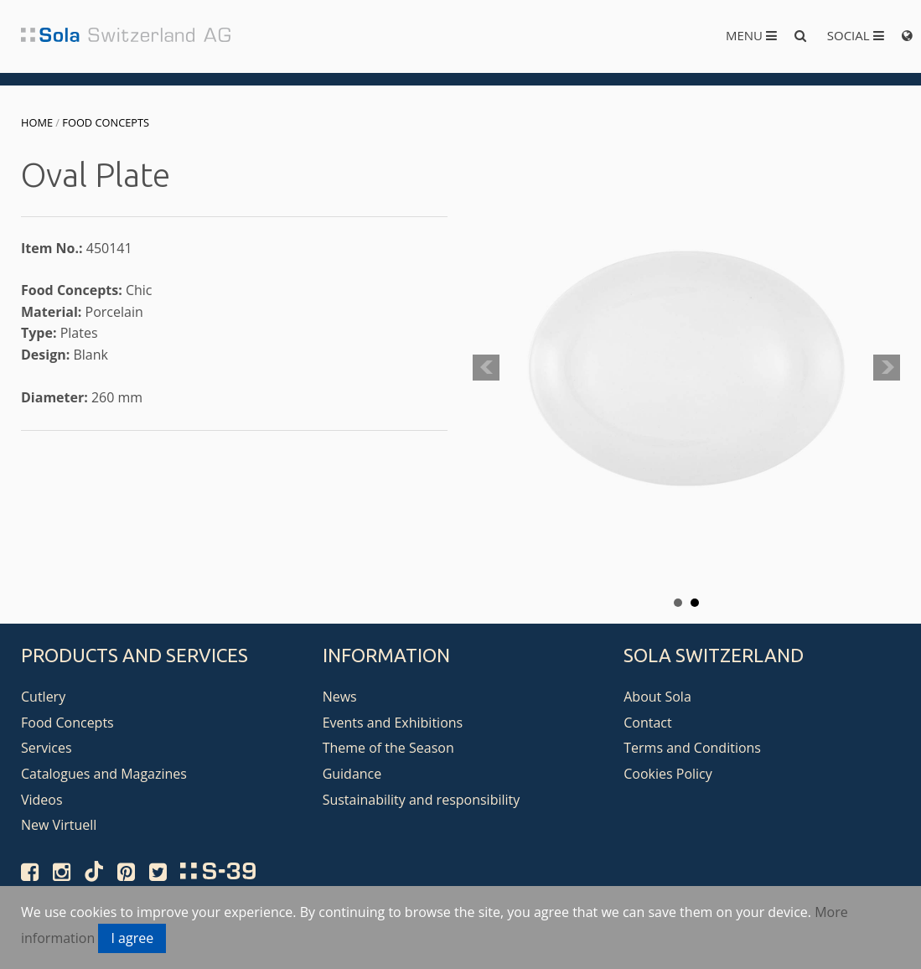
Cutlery (43, 696)
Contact (647, 722)
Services (46, 747)
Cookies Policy (667, 773)
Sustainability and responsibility (421, 799)
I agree (132, 938)
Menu (751, 35)
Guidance (352, 773)
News (340, 696)
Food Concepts (105, 122)
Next (886, 368)
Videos (42, 799)
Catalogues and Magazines (104, 773)
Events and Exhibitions (393, 722)
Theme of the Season (388, 747)
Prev (486, 368)
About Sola (657, 696)
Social (855, 35)
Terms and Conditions (692, 747)
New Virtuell (58, 825)
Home (37, 122)
